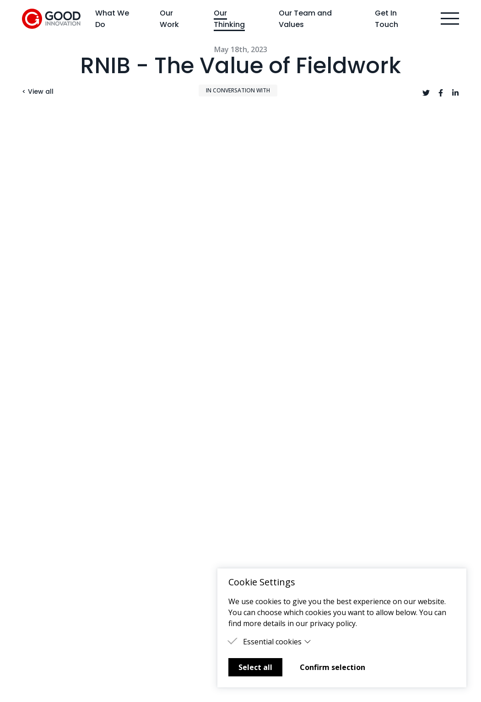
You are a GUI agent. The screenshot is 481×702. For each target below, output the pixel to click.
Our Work (169, 19)
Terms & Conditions (282, 549)
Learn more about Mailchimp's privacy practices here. (198, 670)
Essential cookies (277, 642)
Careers (148, 564)
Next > (442, 429)
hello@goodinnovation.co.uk (409, 535)
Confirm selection (332, 667)
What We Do (112, 19)
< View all (38, 91)
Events (146, 549)
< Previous (50, 429)
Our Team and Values (305, 19)
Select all (255, 667)
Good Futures (271, 520)
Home (32, 520)
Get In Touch (386, 19)
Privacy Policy (271, 535)
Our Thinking (229, 19)
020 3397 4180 (385, 520)
